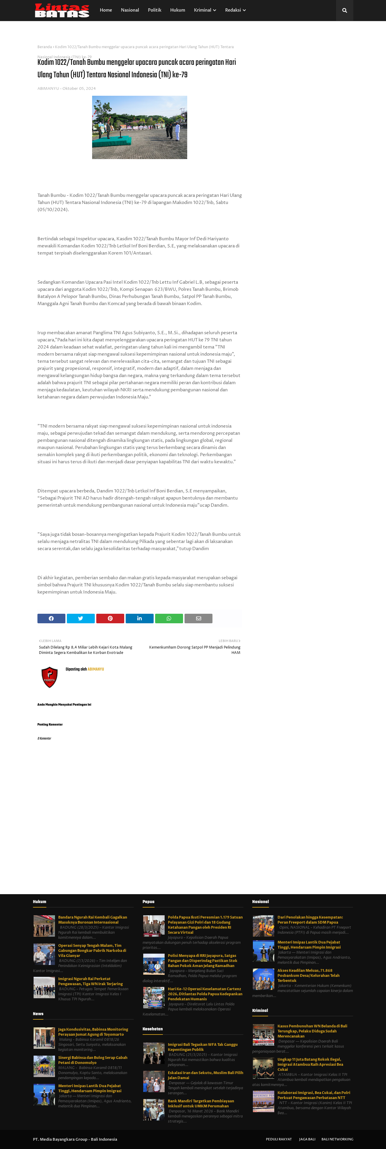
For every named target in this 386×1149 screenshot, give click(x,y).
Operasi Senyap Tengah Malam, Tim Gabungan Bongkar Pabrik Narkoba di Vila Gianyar (92, 950)
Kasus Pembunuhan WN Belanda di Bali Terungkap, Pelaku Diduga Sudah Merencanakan (312, 1031)
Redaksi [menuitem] (233, 10)
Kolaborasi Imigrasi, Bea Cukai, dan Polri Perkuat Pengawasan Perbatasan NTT (314, 1095)
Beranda (44, 47)
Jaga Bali (307, 1139)
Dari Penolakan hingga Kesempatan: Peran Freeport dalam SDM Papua (310, 920)
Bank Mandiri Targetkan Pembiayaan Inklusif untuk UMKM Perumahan (201, 1104)
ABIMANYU (48, 88)
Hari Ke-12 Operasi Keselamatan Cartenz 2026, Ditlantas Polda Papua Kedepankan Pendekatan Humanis (205, 994)
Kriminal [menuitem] (202, 10)
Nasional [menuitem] (130, 10)
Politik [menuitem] (154, 10)
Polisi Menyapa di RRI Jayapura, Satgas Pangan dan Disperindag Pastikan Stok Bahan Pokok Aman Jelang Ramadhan (202, 960)
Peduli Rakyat (279, 1139)
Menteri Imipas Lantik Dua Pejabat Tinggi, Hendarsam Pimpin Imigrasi (90, 1088)
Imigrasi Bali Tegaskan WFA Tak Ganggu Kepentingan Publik (203, 1047)
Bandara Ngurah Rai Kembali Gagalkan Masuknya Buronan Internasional (92, 920)
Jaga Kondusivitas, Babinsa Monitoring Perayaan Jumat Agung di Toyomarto (93, 1032)
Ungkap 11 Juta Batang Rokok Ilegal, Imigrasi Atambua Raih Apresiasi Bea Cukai (310, 1064)
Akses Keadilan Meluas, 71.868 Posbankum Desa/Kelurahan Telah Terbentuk (309, 975)
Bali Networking (337, 1139)
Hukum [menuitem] (177, 10)
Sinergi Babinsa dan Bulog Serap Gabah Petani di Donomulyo (92, 1060)
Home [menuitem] (106, 10)
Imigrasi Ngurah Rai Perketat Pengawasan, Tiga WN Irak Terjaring (90, 981)
